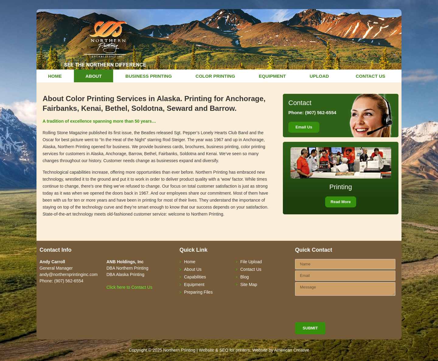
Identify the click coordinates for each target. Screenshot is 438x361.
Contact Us (250, 269)
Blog (244, 276)
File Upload (251, 261)
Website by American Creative (280, 350)
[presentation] (341, 310)
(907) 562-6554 (320, 112)
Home (189, 261)
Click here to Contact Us (129, 287)
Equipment (194, 284)
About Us (193, 269)
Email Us (304, 127)
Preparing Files (198, 292)
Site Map (248, 284)
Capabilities (195, 276)
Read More (341, 201)
